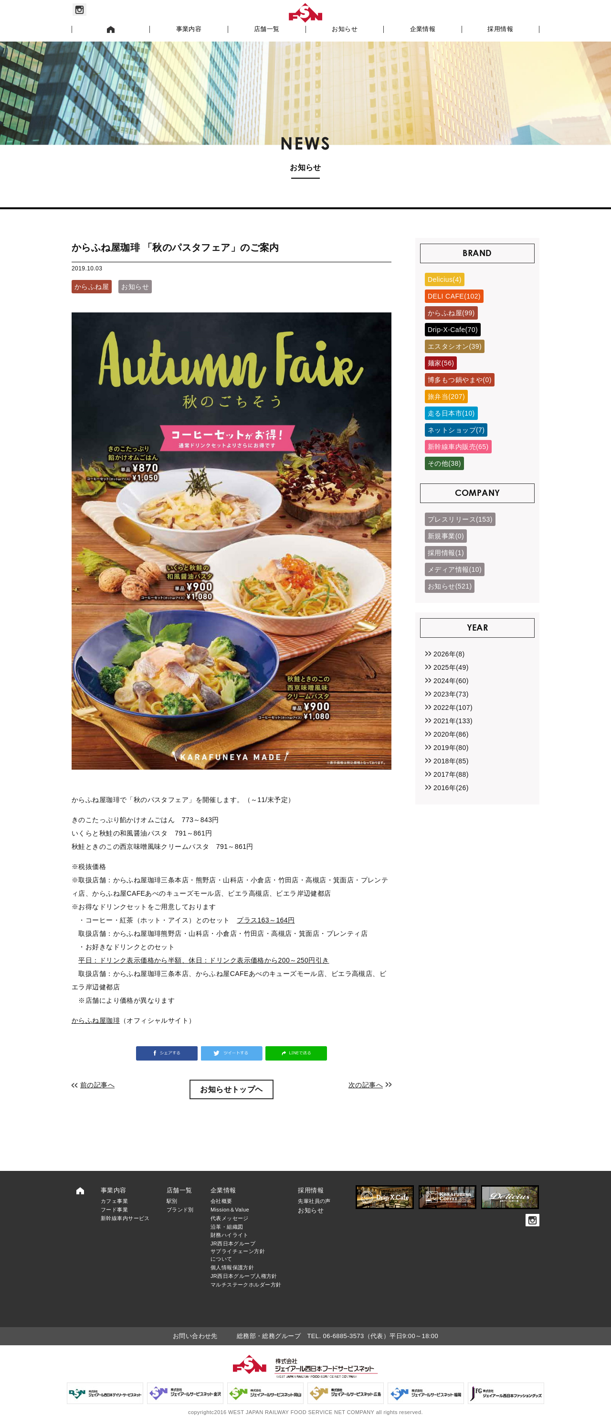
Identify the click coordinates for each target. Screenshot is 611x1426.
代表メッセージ (230, 1218)
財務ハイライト (230, 1235)
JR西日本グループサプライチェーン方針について (238, 1251)
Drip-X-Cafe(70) (453, 329)
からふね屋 (91, 286)
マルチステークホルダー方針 (246, 1284)
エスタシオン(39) (455, 346)
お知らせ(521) (450, 586)
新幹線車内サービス (125, 1218)
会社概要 (221, 1201)
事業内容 (189, 29)
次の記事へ (365, 1085)
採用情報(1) (446, 553)
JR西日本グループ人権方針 (244, 1276)
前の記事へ (97, 1085)
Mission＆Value (230, 1209)
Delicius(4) (445, 279)
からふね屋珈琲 (96, 1020)
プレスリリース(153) (460, 519)
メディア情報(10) (455, 569)
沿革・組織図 (227, 1227)
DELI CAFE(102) (454, 296)
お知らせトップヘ (231, 1089)
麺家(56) (441, 363)
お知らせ (345, 29)
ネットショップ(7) (456, 430)
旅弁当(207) (446, 396)
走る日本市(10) (451, 413)
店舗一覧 (267, 29)
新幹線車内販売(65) (458, 446)
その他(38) (444, 463)
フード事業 (114, 1209)
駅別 (172, 1201)
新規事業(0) (446, 536)
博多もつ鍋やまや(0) (460, 380)
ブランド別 (180, 1209)
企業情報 (423, 29)
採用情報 (500, 29)
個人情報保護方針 (232, 1267)
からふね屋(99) (451, 313)
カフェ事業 (114, 1201)
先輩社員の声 (314, 1201)
